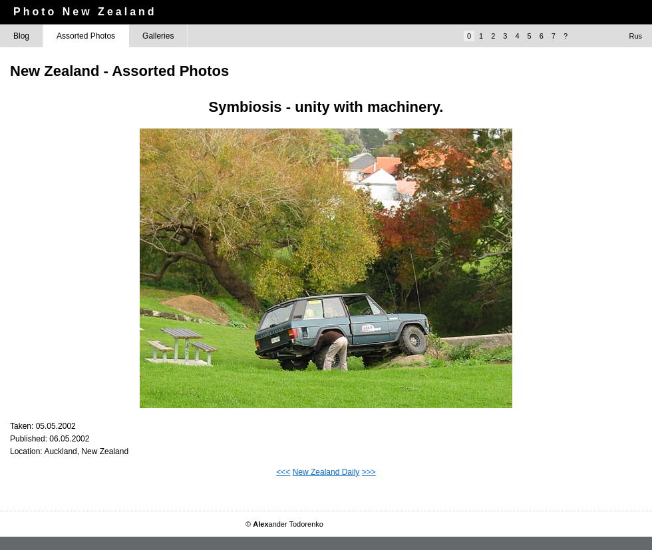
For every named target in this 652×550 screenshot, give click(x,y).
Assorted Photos (86, 36)
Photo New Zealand (85, 11)
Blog (21, 36)
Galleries (158, 36)
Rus (635, 36)
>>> (369, 472)
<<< (283, 472)
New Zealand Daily (326, 472)
